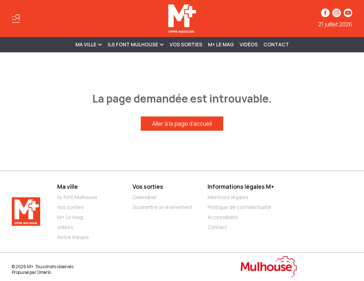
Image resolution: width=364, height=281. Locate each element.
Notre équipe (73, 237)
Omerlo (44, 272)
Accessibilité (223, 217)
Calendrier (145, 197)
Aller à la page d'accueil (182, 124)
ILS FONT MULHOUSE (136, 44)
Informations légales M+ (241, 187)
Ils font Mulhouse (77, 197)
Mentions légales (228, 197)
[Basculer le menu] (16, 18)
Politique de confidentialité (239, 207)
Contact (276, 44)
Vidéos (249, 44)
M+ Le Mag (221, 44)
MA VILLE (88, 44)
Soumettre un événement (163, 207)
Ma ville (67, 187)
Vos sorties (186, 44)
